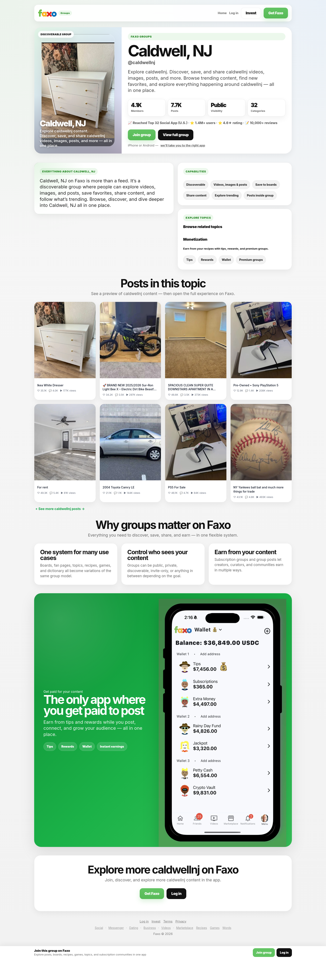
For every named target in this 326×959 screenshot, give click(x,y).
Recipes (201, 928)
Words (226, 928)
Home (222, 13)
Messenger (116, 928)
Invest (251, 13)
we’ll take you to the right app (183, 145)
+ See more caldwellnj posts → (60, 509)
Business (149, 928)
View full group (176, 135)
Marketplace (184, 928)
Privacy (180, 921)
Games (215, 928)
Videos (166, 928)
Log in (233, 13)
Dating (133, 928)
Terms (168, 921)
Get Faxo (275, 13)
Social (99, 928)
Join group (142, 135)
